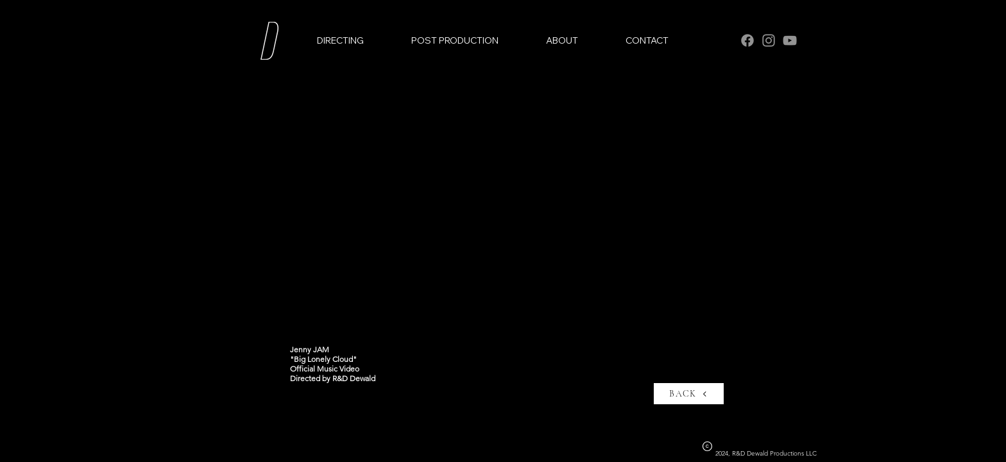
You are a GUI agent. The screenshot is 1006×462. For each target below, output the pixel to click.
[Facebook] (747, 40)
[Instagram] (768, 40)
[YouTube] (789, 40)
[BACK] (689, 393)
